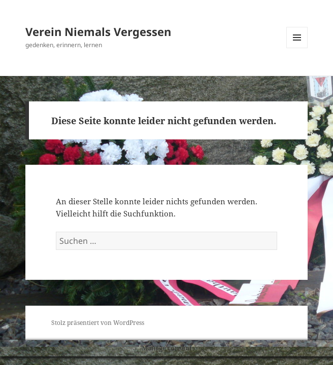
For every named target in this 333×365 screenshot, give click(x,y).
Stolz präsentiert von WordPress (97, 322)
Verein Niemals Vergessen (98, 31)
